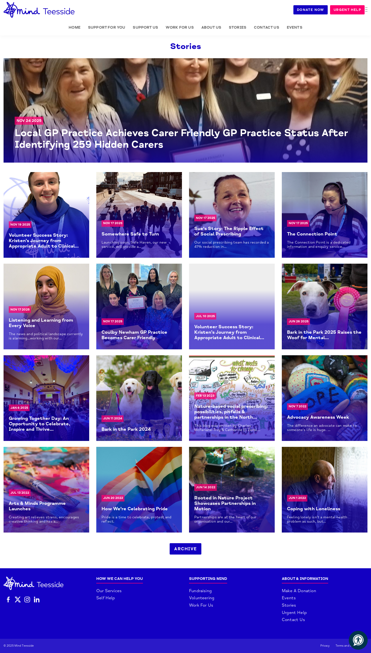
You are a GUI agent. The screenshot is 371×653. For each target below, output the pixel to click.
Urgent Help (350, 10)
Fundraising (200, 590)
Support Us (145, 27)
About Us (211, 27)
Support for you (106, 27)
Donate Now (313, 10)
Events (294, 27)
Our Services (109, 590)
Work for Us (180, 27)
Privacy (325, 646)
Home (74, 27)
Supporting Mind (208, 578)
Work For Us (201, 605)
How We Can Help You (119, 578)
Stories (237, 27)
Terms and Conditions (350, 646)
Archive (185, 548)
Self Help (105, 597)
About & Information (305, 578)
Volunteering (201, 597)
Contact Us (266, 27)
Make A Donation (299, 590)
